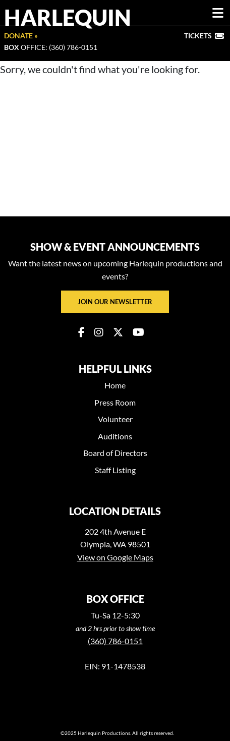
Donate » (21, 35)
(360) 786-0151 (115, 641)
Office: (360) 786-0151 (50, 47)
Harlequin (67, 17)
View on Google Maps (115, 557)
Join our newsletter (115, 302)
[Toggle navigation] (218, 13)
